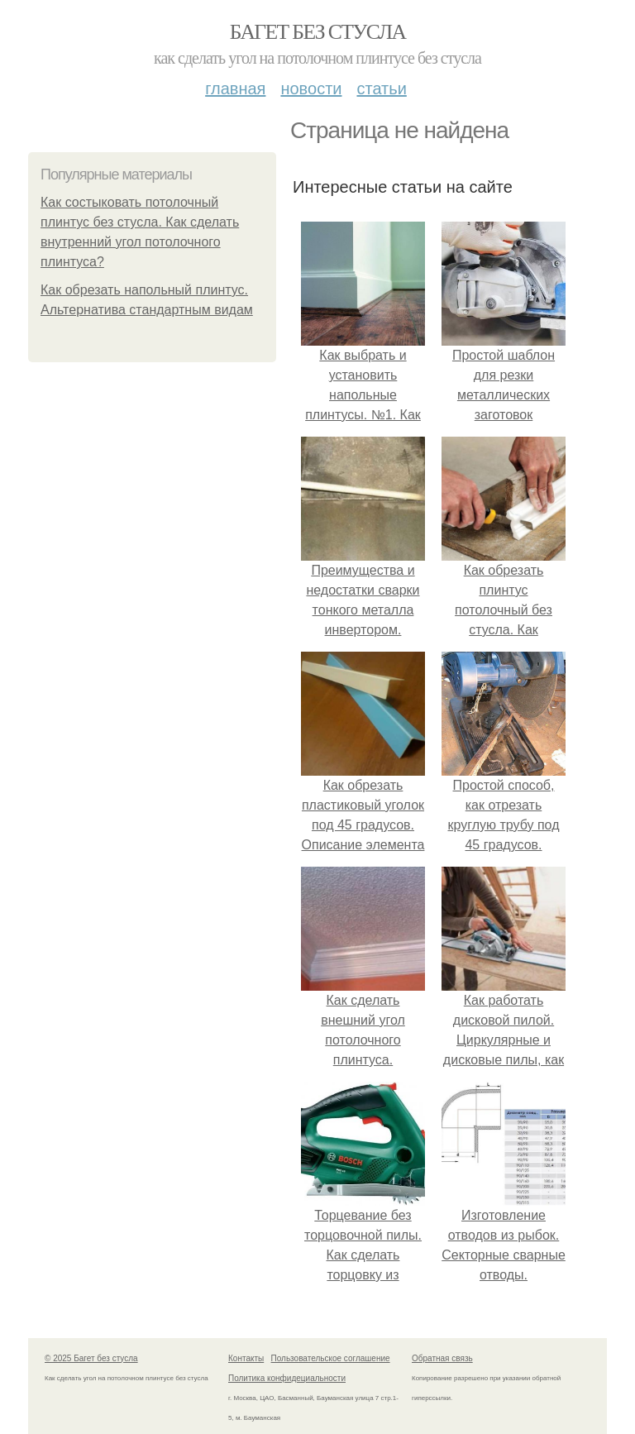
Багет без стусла (318, 32)
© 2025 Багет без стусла (91, 1358)
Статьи (381, 88)
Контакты (246, 1358)
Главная (235, 88)
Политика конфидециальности (287, 1378)
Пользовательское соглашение (330, 1358)
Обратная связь (442, 1358)
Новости (310, 88)
